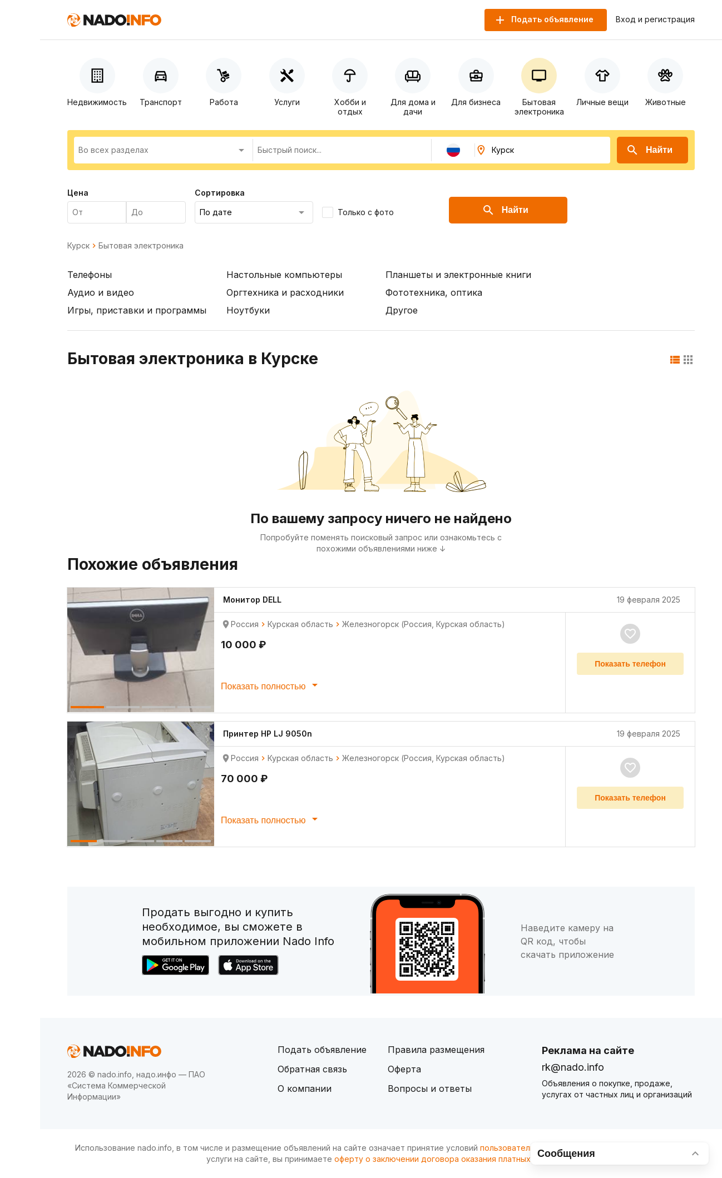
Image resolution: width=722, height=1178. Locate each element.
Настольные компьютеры (284, 274)
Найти (649, 150)
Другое (401, 310)
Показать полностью (271, 685)
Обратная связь (312, 1069)
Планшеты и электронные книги (458, 274)
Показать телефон (630, 663)
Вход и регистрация (655, 19)
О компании (305, 1088)
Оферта (404, 1069)
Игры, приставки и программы (136, 310)
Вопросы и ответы (430, 1088)
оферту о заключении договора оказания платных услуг (444, 1159)
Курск (78, 245)
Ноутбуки (248, 310)
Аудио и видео (100, 292)
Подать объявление (322, 1049)
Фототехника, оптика (433, 292)
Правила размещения (436, 1049)
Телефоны (89, 274)
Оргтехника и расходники (285, 292)
